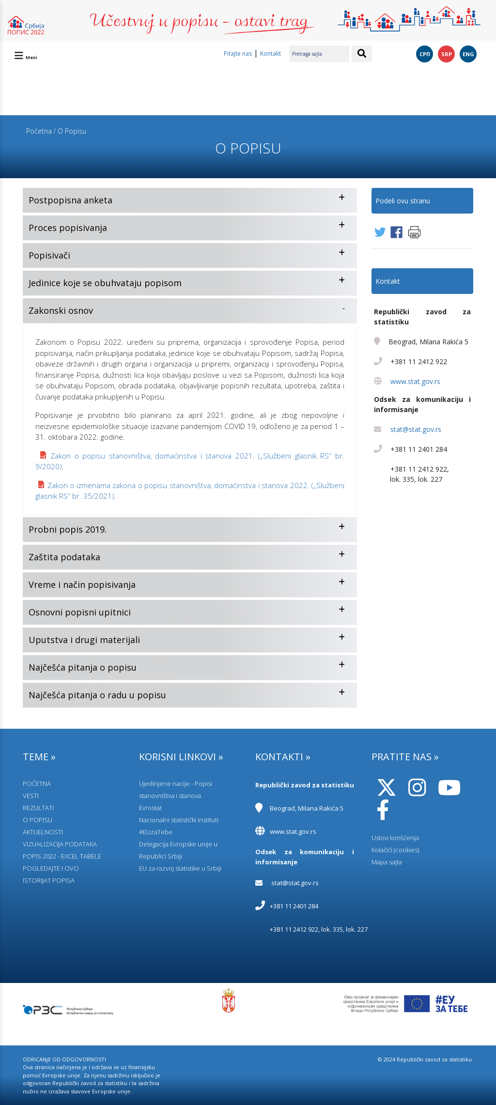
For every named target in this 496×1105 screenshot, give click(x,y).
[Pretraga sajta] (319, 54)
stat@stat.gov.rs (415, 429)
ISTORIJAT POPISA (49, 880)
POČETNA (37, 783)
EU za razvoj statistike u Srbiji (180, 868)
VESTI (31, 795)
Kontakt (270, 53)
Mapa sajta (387, 862)
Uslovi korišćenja (395, 837)
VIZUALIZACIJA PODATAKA (60, 844)
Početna (39, 131)
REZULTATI (38, 807)
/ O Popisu (69, 131)
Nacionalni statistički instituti (178, 819)
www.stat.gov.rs (415, 381)
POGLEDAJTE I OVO (51, 868)
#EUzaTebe (155, 832)
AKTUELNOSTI (43, 832)
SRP (446, 54)
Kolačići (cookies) (395, 849)
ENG (468, 54)
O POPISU (37, 819)
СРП (424, 54)
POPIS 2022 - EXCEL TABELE (62, 856)
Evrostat (150, 807)
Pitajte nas (238, 53)
